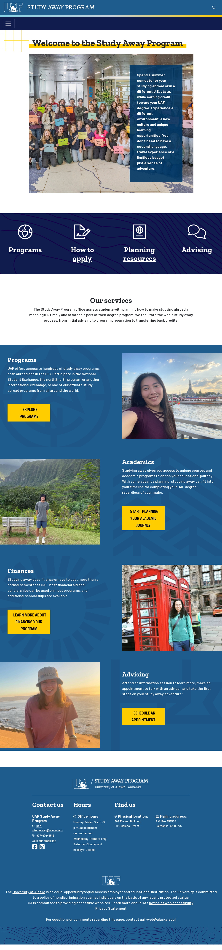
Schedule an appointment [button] (143, 716)
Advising (197, 249)
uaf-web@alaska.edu (157, 919)
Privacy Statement (111, 908)
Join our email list (44, 841)
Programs (25, 249)
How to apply (82, 254)
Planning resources (139, 254)
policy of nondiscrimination (62, 897)
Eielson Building (130, 821)
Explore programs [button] (29, 413)
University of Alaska (29, 892)
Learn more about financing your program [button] (28, 621)
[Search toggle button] (214, 7)
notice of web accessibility (171, 903)
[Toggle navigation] (8, 23)
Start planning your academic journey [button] (143, 518)
